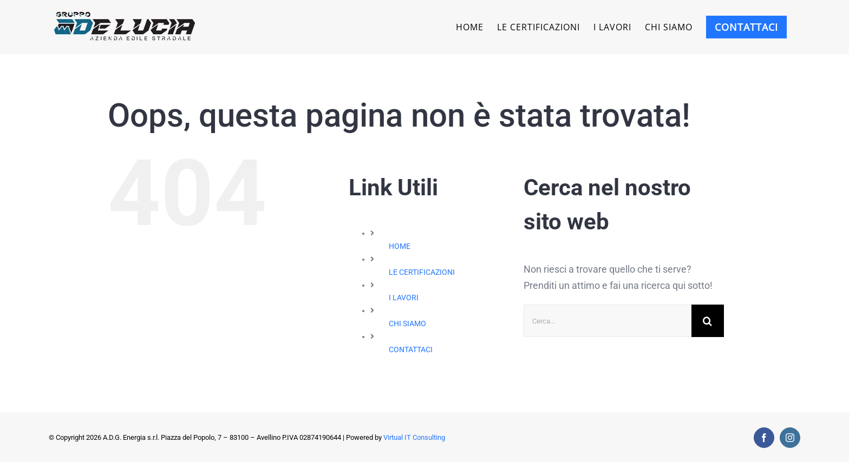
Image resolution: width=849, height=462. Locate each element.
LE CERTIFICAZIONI (422, 272)
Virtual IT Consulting (414, 437)
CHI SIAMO (407, 323)
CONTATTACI (411, 349)
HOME (399, 246)
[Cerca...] (607, 321)
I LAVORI (404, 297)
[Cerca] (707, 321)
